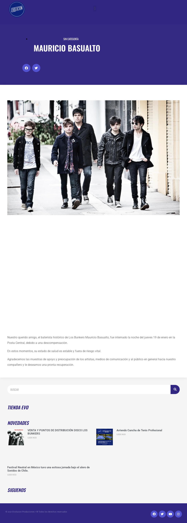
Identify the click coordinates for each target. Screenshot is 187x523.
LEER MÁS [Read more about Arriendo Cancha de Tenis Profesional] (121, 434)
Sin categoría (71, 39)
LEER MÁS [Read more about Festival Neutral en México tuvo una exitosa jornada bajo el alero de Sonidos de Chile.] (11, 475)
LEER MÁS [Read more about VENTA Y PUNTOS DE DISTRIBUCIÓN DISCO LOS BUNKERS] (32, 438)
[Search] (175, 389)
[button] (94, 8)
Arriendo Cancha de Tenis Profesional (139, 430)
